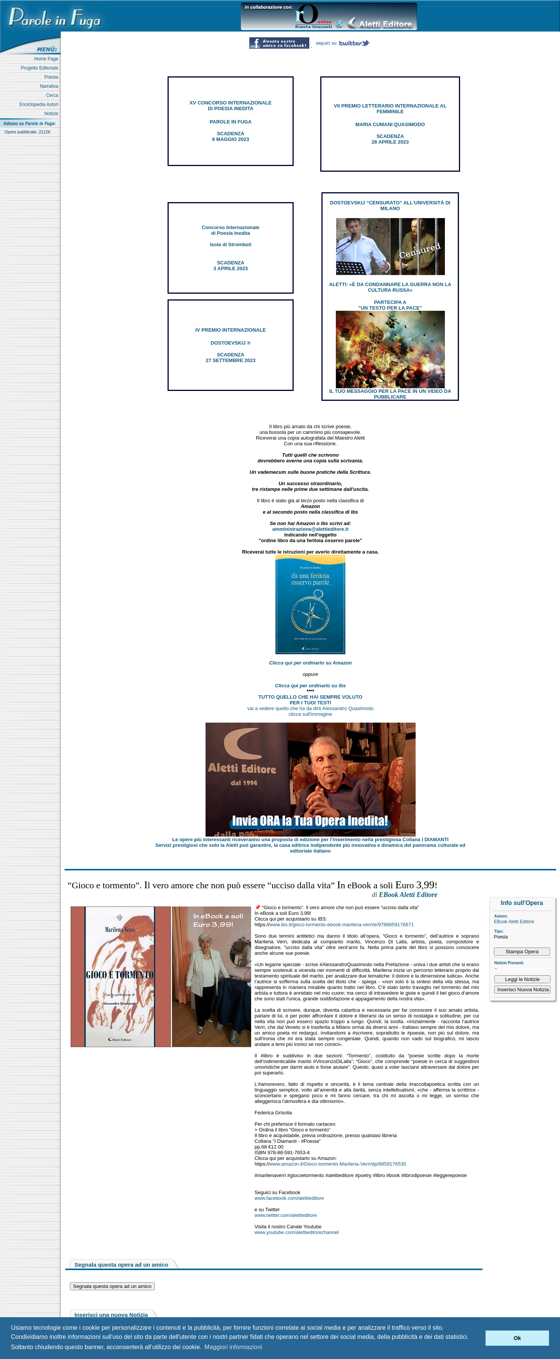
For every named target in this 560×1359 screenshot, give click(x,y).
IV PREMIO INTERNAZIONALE (230, 330)
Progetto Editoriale (41, 68)
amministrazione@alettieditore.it (310, 529)
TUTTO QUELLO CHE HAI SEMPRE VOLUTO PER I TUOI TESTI (310, 700)
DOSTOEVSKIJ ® (230, 343)
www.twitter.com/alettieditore (286, 1215)
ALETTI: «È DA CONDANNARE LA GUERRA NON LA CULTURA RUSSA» (390, 287)
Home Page (47, 59)
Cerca (53, 95)
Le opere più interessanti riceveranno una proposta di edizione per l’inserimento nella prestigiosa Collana (310, 839)
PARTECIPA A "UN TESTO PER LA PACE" (390, 305)
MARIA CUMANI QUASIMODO (390, 124)
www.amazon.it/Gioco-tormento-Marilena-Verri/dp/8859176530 (337, 1164)
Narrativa (50, 86)
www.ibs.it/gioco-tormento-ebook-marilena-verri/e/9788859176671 (341, 924)
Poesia (52, 77)
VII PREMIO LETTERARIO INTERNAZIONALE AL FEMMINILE (390, 108)
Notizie (52, 113)
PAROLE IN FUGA (231, 122)
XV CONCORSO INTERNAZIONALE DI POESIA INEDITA (231, 105)
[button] (478, 1338)
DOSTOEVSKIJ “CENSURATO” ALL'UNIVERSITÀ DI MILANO (390, 205)
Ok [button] (517, 1338)
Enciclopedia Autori (40, 104)
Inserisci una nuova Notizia (111, 1315)
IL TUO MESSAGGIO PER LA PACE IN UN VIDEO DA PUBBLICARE (390, 394)
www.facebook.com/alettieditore (289, 1198)
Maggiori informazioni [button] (233, 1347)
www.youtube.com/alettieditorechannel (297, 1232)
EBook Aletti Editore (514, 921)
